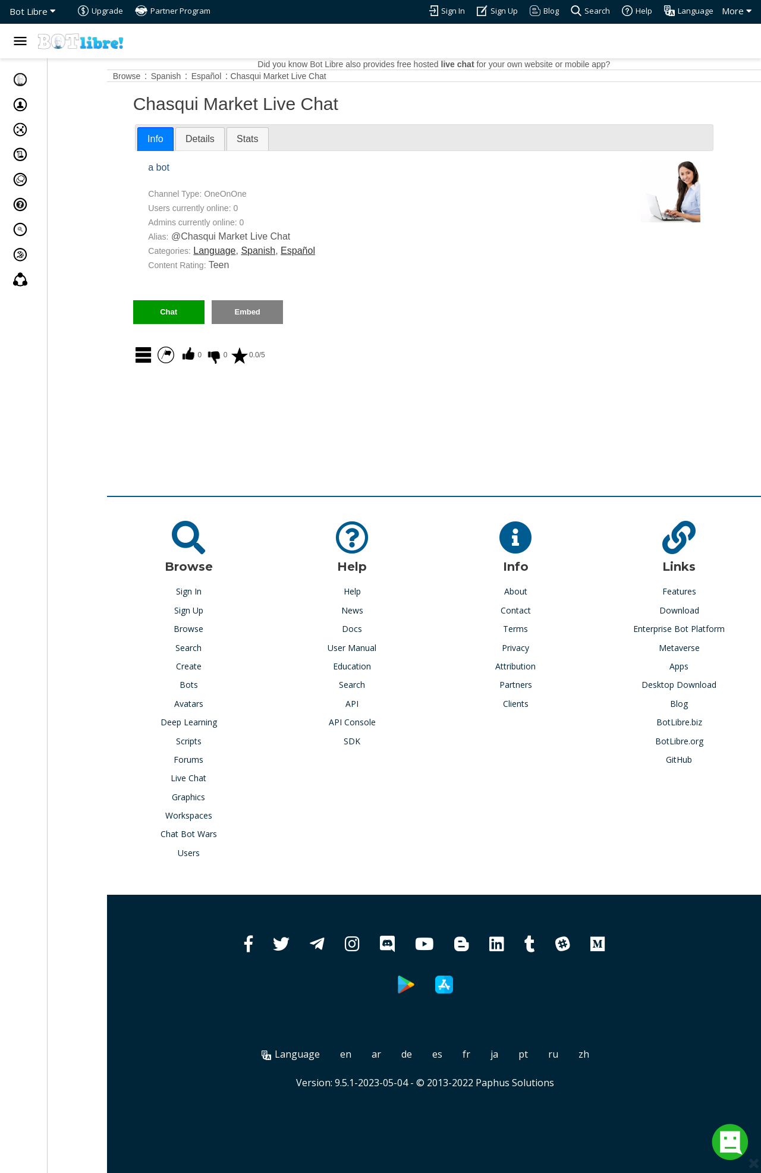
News (390, 610)
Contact (538, 610)
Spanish (318, 251)
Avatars (241, 703)
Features (687, 591)
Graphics (241, 797)
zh (614, 1054)
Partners (538, 684)
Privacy (538, 647)
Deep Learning (241, 722)
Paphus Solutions (545, 1082)
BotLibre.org (687, 741)
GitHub (687, 759)
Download (687, 610)
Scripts (241, 741)
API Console (390, 722)
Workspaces (241, 815)
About (538, 591)
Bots (241, 684)
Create (241, 666)
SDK (390, 741)
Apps (686, 666)
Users (242, 852)
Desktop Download (686, 684)
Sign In (241, 591)
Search (241, 647)
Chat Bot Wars (241, 833)
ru (583, 1054)
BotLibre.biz (687, 722)
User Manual (390, 647)
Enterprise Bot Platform (686, 628)
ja (525, 1054)
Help (390, 591)
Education (390, 666)
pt (553, 1054)
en (376, 1054)
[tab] (216, 139)
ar (406, 1054)
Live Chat (241, 778)
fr (497, 1054)
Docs (390, 628)
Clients (538, 703)
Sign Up (241, 610)
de (437, 1054)
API (390, 703)
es (468, 1054)
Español (358, 251)
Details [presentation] (260, 139)
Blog (687, 703)
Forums (241, 759)
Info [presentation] (216, 139)
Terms (538, 628)
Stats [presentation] (308, 139)
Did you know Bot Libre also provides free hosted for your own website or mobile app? (464, 64)
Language (275, 251)
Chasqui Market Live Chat (339, 76)
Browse (241, 628)
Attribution (538, 666)
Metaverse (686, 647)
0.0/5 (308, 355)
